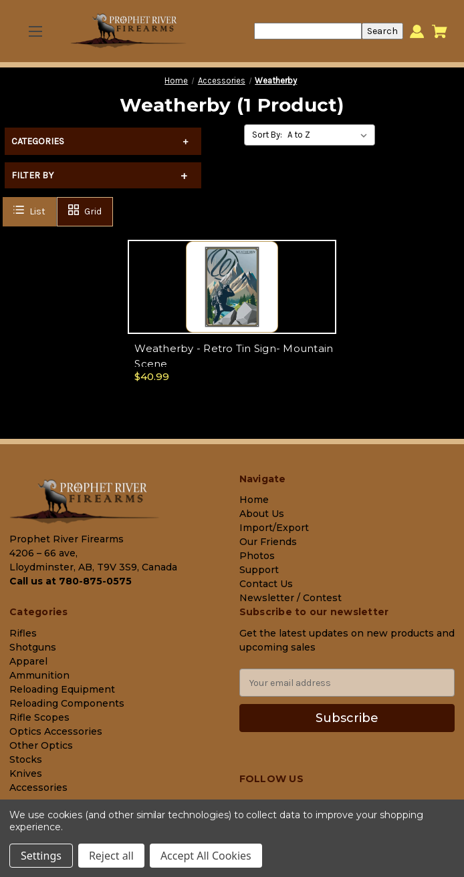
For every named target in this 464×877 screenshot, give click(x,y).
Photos (257, 556)
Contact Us (266, 584)
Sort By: (267, 135)
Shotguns (32, 647)
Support (259, 570)
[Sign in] (417, 31)
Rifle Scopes (39, 717)
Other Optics (41, 745)
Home (254, 500)
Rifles (23, 633)
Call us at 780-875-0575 (70, 581)
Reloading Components (66, 703)
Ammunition (39, 675)
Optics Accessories (55, 731)
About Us (261, 514)
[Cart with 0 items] (439, 31)
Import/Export (274, 528)
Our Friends (268, 542)
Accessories (38, 787)
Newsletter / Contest (290, 598)
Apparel (28, 661)
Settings (41, 855)
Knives (25, 773)
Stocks (25, 759)
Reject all (111, 855)
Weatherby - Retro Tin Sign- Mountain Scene (233, 356)
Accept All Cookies (205, 855)
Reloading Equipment (62, 689)
